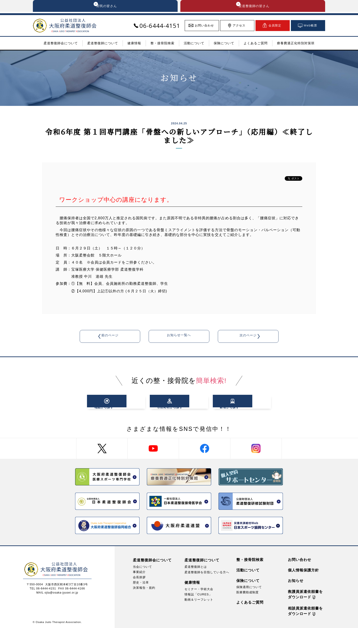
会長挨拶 (139, 577)
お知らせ (295, 581)
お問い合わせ (299, 560)
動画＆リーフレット (198, 599)
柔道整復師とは (195, 566)
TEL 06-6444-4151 (43, 588)
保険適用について (249, 587)
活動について (248, 570)
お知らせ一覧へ (178, 337)
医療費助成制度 (247, 592)
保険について (248, 581)
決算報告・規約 (144, 587)
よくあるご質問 (249, 602)
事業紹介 (139, 572)
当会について (142, 566)
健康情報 (192, 582)
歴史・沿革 (141, 582)
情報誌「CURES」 (198, 594)
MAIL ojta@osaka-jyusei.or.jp (57, 592)
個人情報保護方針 (303, 570)
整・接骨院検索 (249, 560)
